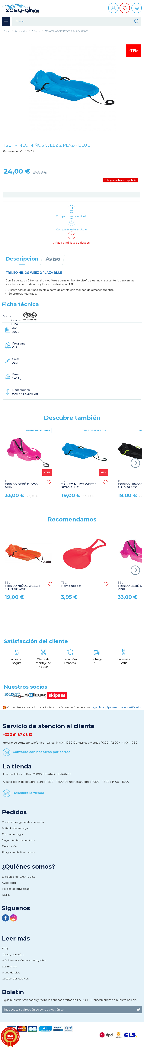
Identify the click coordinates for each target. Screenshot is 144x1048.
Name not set (71, 584)
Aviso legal (9, 882)
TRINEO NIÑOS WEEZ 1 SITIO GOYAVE (22, 586)
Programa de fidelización (18, 852)
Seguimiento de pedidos (18, 840)
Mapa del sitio (11, 972)
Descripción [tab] (22, 258)
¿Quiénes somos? (28, 866)
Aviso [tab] (53, 259)
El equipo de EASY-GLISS (19, 876)
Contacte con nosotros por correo (42, 752)
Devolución (9, 846)
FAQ (5, 948)
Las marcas (9, 966)
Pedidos (14, 812)
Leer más (16, 938)
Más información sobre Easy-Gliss (24, 960)
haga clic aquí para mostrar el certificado (116, 707)
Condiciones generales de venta (23, 822)
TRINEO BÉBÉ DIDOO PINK (21, 484)
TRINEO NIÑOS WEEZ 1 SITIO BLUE (78, 484)
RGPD (6, 894)
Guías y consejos (13, 954)
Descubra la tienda (28, 793)
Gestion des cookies (15, 978)
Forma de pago (12, 834)
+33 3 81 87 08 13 (17, 735)
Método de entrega (15, 828)
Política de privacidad (16, 888)
